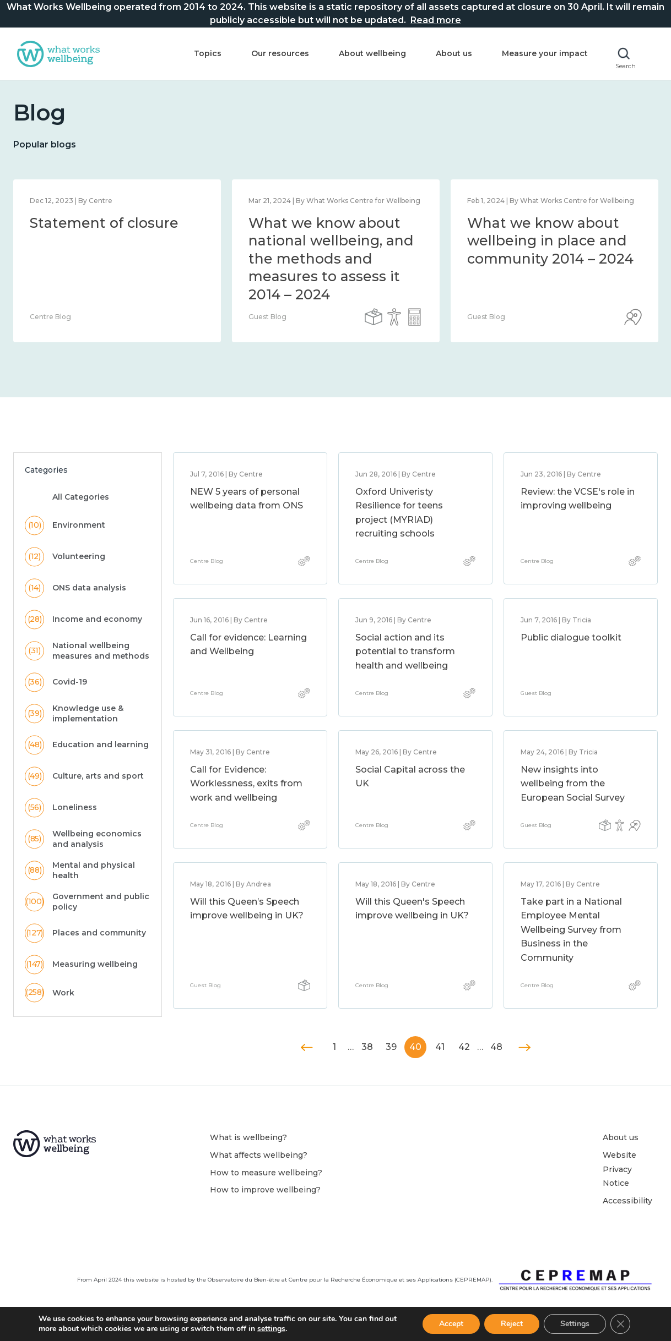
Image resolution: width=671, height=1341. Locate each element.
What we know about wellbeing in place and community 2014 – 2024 (550, 241)
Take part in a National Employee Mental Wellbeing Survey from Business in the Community (571, 929)
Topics (207, 53)
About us (454, 53)
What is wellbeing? (248, 1137)
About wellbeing (372, 53)
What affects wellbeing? (258, 1155)
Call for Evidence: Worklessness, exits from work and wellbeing (246, 783)
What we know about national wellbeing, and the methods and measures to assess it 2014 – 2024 (331, 259)
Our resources (280, 53)
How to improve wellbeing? (265, 1190)
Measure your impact (545, 53)
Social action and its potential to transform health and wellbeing (405, 651)
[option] (117, 261)
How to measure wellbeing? (266, 1173)
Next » (524, 1047)
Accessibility (627, 1201)
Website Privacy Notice (619, 1169)
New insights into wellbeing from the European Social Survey (573, 783)
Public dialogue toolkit (571, 637)
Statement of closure (104, 223)
